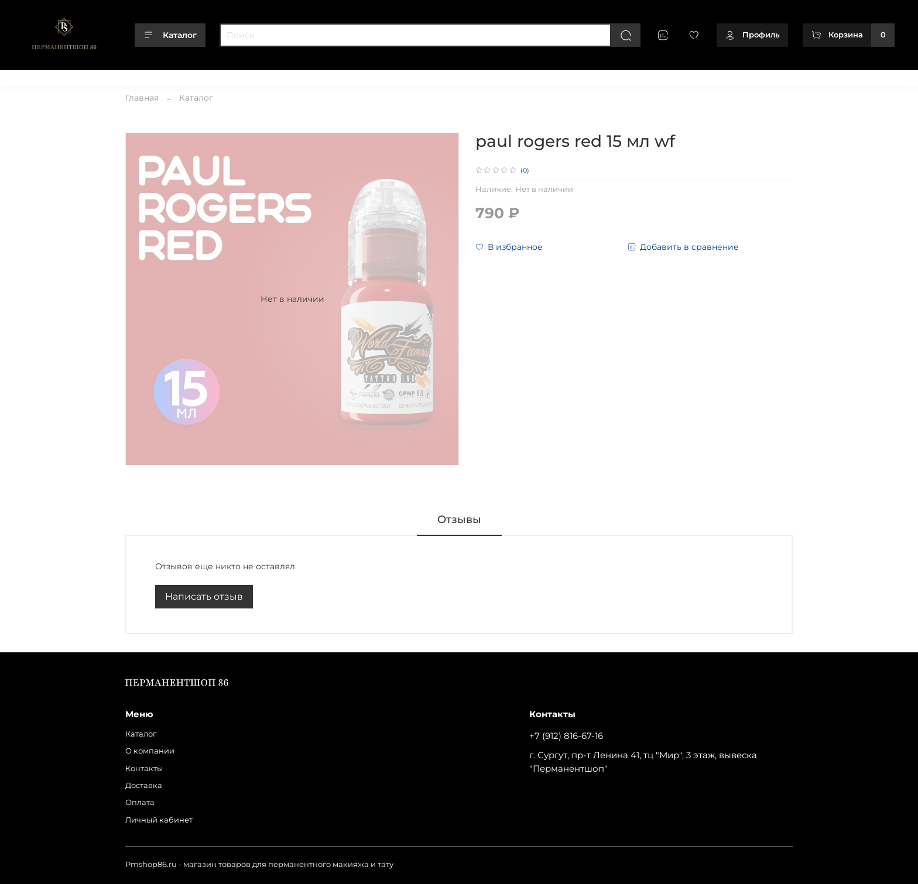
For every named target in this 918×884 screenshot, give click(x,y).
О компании (89, 75)
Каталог (170, 35)
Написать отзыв (204, 596)
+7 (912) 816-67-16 (566, 735)
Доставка (191, 75)
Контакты (143, 75)
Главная (142, 97)
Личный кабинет (293, 75)
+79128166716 (870, 75)
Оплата (234, 75)
